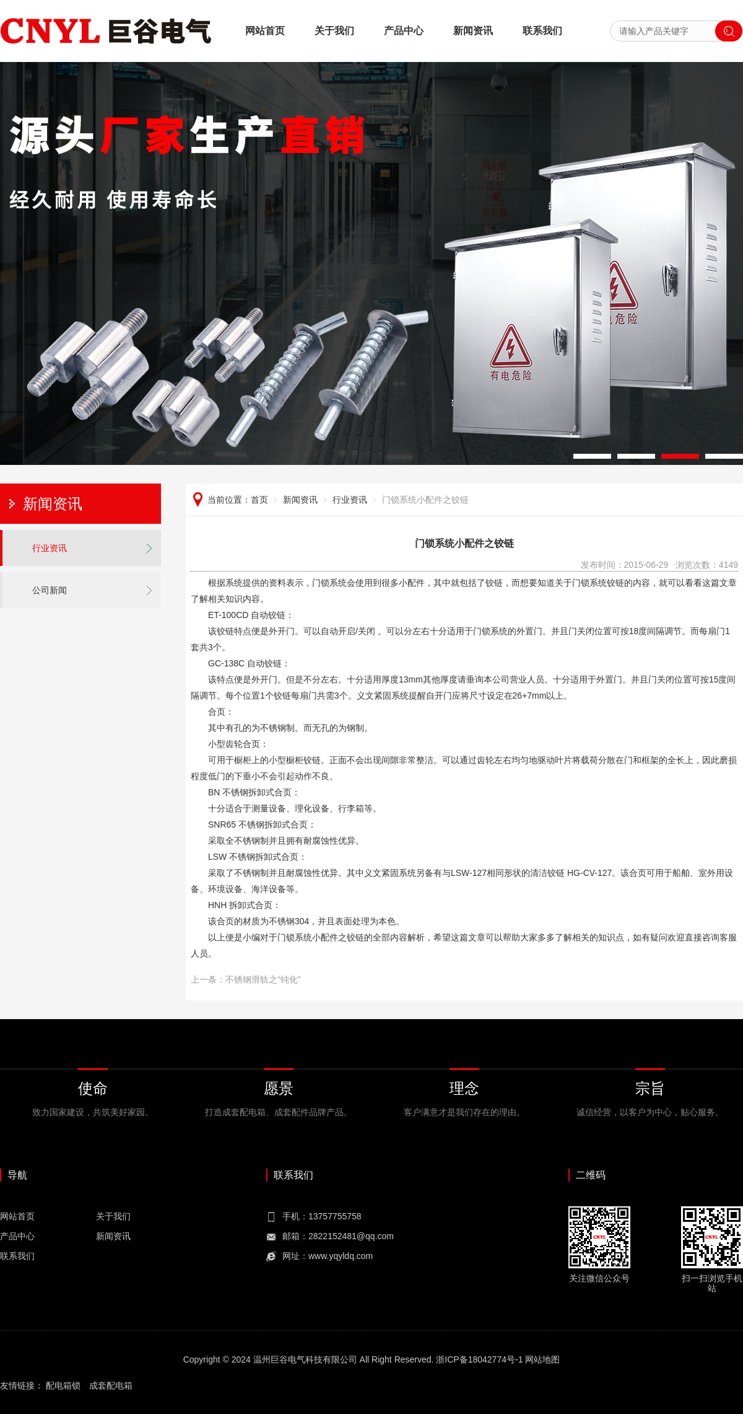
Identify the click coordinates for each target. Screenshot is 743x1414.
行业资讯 (49, 548)
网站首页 (265, 30)
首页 (259, 500)
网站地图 (542, 1359)
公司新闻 (49, 590)
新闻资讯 (473, 30)
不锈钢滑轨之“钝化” (262, 979)
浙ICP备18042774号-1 (479, 1359)
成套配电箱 (111, 1385)
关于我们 (334, 30)
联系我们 (542, 30)
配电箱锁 (63, 1385)
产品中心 (404, 30)
